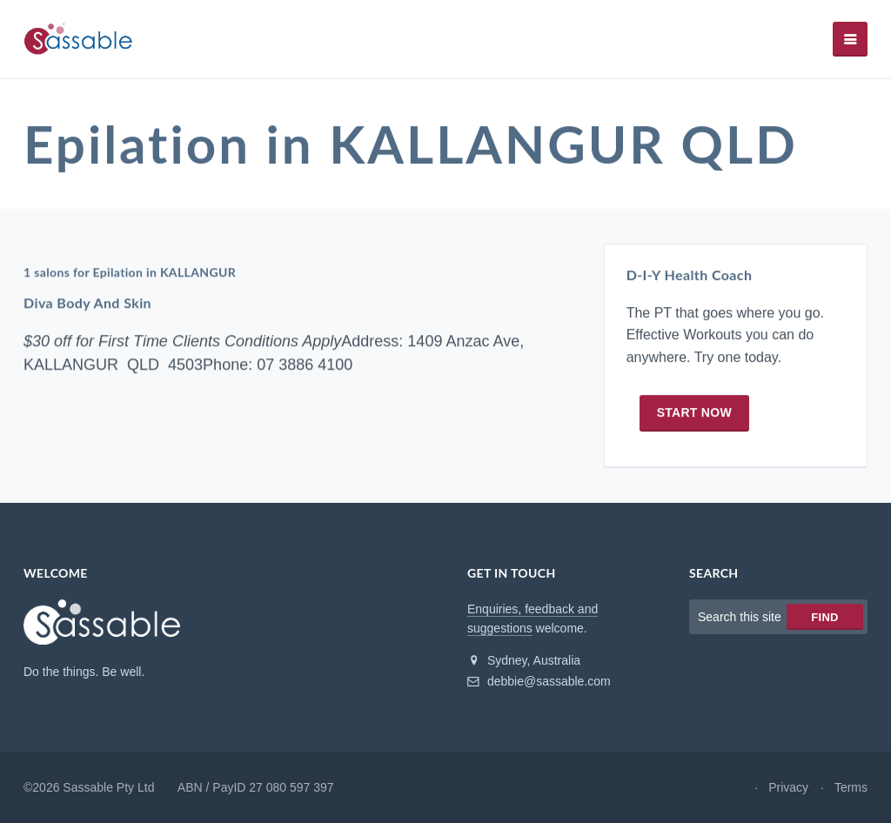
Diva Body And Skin (87, 303)
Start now (694, 412)
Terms (851, 787)
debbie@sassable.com (539, 681)
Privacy (788, 787)
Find (824, 617)
